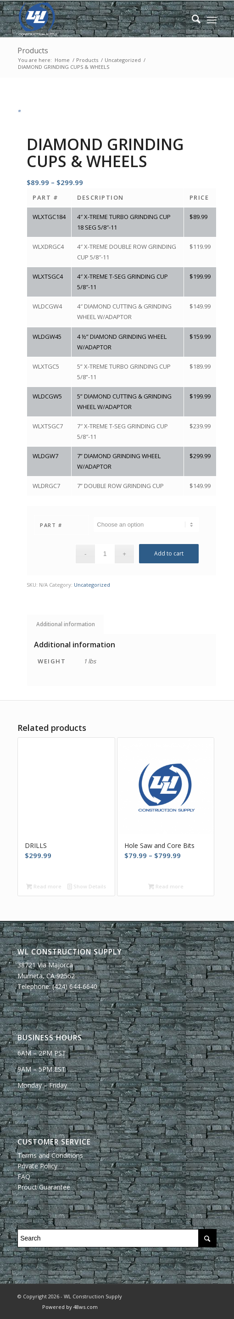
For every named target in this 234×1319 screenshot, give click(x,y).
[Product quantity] (105, 554)
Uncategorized (92, 584)
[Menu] (212, 19)
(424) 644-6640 (74, 986)
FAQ (23, 1176)
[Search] (192, 18)
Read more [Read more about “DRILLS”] (43, 886)
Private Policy (37, 1166)
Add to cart (169, 553)
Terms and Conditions (50, 1155)
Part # (51, 525)
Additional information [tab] (65, 624)
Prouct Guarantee (43, 1187)
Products (32, 50)
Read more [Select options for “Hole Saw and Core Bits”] (166, 886)
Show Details (86, 886)
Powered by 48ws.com (70, 1306)
